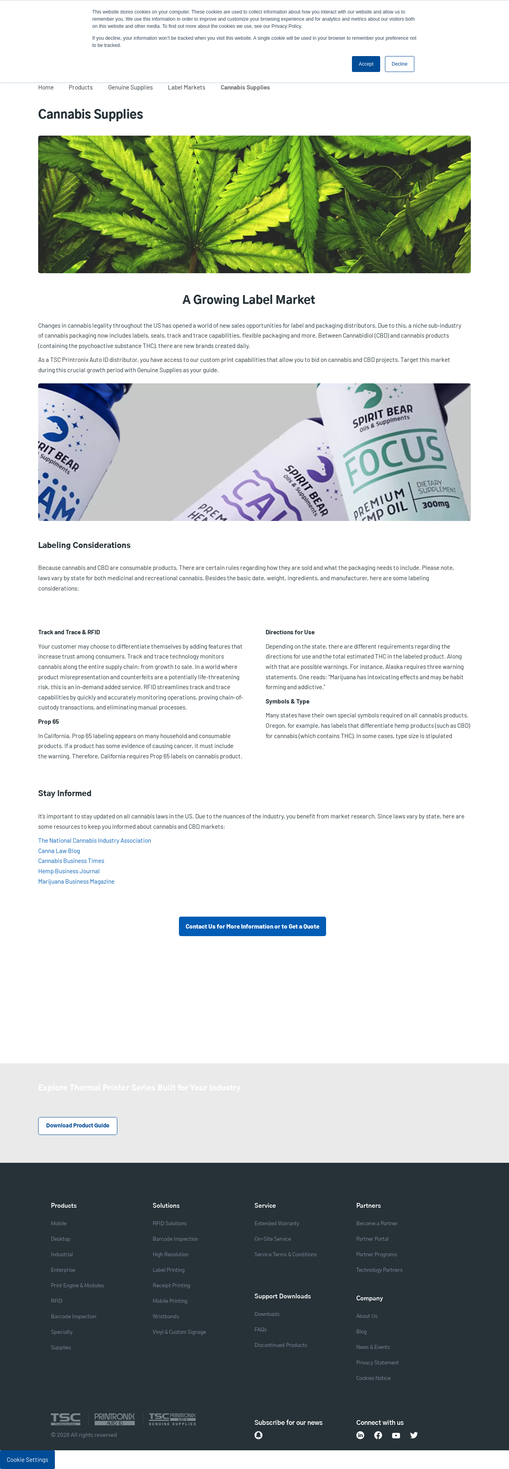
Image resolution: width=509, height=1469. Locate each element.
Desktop (60, 1239)
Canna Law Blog (59, 850)
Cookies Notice (373, 1378)
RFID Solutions (170, 1223)
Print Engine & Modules (77, 1285)
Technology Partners (379, 1270)
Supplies (61, 1347)
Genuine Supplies (130, 87)
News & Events (373, 1347)
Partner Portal (372, 1239)
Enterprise (63, 1270)
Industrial (62, 1254)
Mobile (58, 1223)
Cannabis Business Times (71, 860)
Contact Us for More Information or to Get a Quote (252, 926)
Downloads (267, 1314)
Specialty (61, 1332)
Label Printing (169, 1270)
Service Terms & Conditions (285, 1254)
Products (81, 87)
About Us (366, 1316)
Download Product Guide (77, 1126)
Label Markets (186, 87)
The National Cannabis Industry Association (94, 840)
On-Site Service (272, 1239)
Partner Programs (376, 1254)
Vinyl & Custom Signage (179, 1332)
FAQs (260, 1330)
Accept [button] (366, 64)
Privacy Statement (377, 1363)
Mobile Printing (170, 1301)
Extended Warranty (276, 1223)
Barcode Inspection (73, 1316)
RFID (56, 1301)
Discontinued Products (280, 1345)
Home (46, 87)
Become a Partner (377, 1223)
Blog (361, 1332)
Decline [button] (400, 64)
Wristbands (166, 1316)
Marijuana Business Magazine (76, 881)
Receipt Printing (171, 1285)
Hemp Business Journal (69, 870)
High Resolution (170, 1254)
